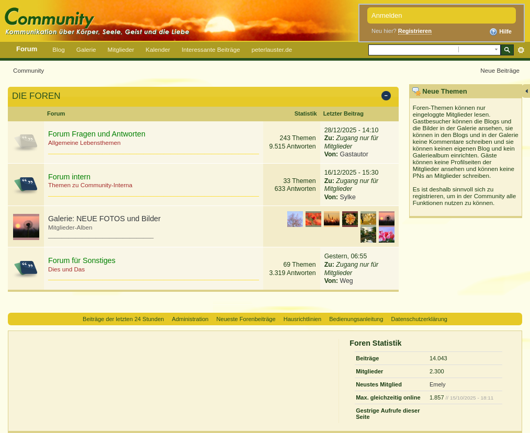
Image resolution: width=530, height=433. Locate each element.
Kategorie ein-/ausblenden (387, 96)
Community (28, 70)
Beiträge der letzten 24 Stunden (123, 319)
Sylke (348, 197)
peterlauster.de (272, 49)
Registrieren (415, 31)
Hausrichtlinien (302, 319)
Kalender (157, 49)
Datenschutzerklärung (419, 319)
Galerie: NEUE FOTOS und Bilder (104, 218)
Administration (190, 319)
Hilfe (500, 32)
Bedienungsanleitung (356, 319)
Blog (58, 49)
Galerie (86, 49)
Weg (346, 280)
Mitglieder (121, 49)
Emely (438, 384)
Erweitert (520, 50)
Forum (26, 49)
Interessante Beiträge (211, 49)
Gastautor (354, 154)
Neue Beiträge (500, 70)
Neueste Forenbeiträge (246, 319)
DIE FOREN (36, 96)
